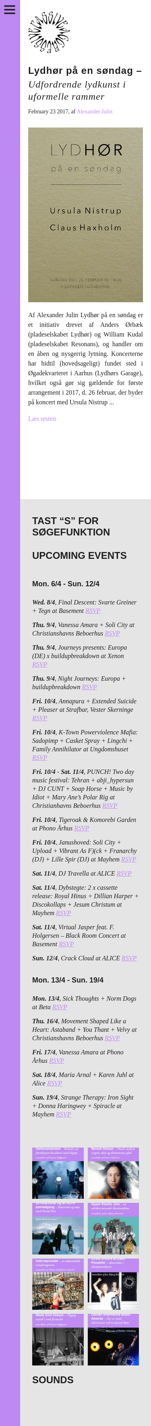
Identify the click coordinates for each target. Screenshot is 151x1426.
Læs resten (42, 418)
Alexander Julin (94, 112)
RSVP (92, 610)
